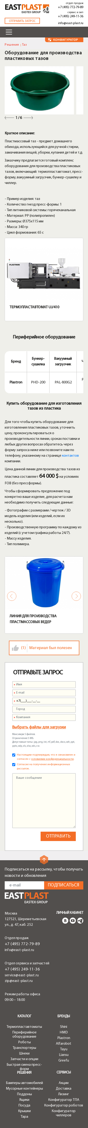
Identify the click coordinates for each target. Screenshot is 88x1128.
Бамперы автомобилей (24, 1083)
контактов (70, 456)
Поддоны (24, 1094)
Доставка (63, 1089)
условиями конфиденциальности (52, 759)
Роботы (24, 1042)
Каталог (24, 1016)
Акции (64, 1083)
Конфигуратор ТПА (63, 1100)
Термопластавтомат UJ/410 (34, 307)
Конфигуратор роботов (63, 1105)
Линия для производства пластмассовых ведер (33, 619)
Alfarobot (63, 1044)
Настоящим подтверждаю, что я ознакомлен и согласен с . (46, 757)
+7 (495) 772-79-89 (70, 7)
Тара (24, 1117)
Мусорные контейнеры (24, 1089)
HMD (64, 1032)
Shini (63, 1027)
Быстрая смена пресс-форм (24, 1067)
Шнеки (24, 1053)
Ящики (24, 1100)
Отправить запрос (22, 21)
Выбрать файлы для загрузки (39, 727)
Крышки (24, 1111)
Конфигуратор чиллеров (64, 1113)
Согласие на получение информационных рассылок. (43, 766)
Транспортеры (24, 1048)
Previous (9, 117)
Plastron (63, 1038)
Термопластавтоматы (24, 1027)
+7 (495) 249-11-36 (70, 16)
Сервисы (64, 1072)
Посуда (24, 1105)
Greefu (63, 1060)
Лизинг (63, 1094)
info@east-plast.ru (70, 23)
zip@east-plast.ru (19, 981)
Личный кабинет (69, 913)
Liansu (64, 1055)
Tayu (63, 1049)
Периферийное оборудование (24, 1035)
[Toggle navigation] (9, 32)
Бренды (63, 1016)
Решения (12, 45)
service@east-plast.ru (22, 975)
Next (28, 117)
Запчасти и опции (24, 1059)
